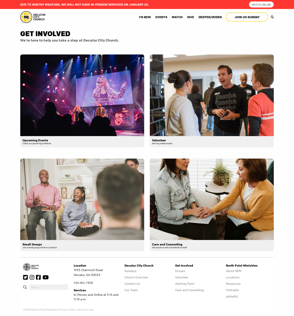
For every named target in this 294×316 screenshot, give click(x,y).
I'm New (145, 17)
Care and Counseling (189, 290)
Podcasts (232, 290)
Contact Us (132, 283)
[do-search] (48, 287)
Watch (177, 17)
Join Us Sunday (247, 17)
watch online (261, 4)
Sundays (130, 271)
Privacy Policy (67, 309)
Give (190, 17)
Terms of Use (85, 309)
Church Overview (136, 277)
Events (161, 17)
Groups (180, 271)
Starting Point (184, 283)
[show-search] (271, 17)
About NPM (234, 271)
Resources (233, 283)
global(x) (232, 296)
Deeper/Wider (210, 17)
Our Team (131, 290)
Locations (232, 277)
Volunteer (181, 277)
